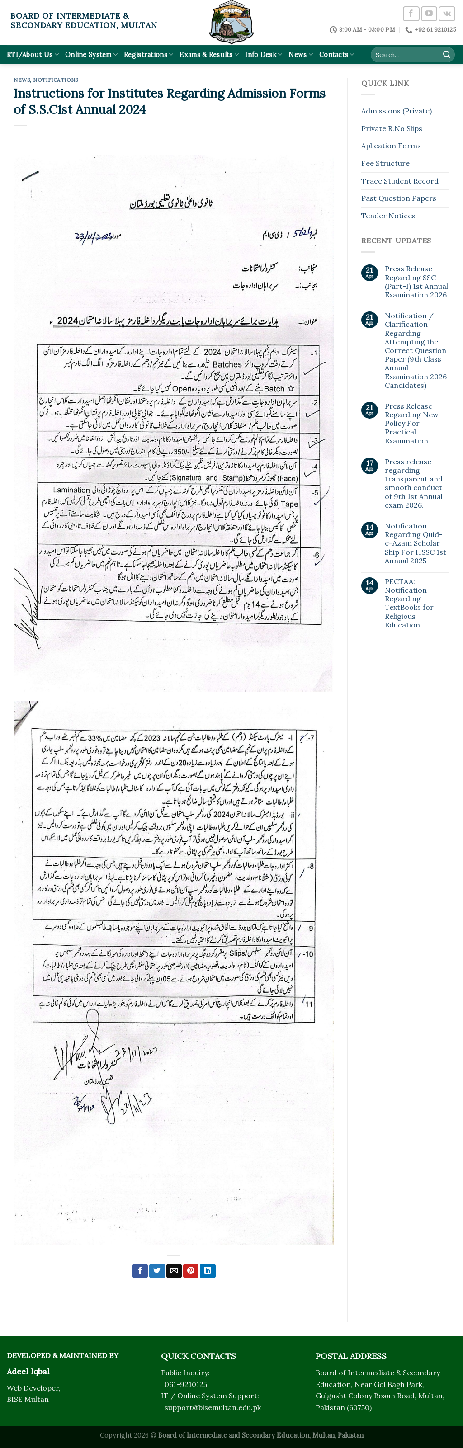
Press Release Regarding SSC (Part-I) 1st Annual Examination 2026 (416, 281)
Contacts (336, 54)
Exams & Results (209, 54)
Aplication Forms (391, 145)
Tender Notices (388, 215)
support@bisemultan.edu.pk (213, 1407)
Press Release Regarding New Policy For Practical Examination (412, 423)
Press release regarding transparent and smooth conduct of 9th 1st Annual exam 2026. (414, 483)
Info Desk (263, 54)
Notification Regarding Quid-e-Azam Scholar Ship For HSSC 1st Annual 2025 (415, 543)
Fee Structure (385, 163)
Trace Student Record (400, 180)
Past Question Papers (398, 198)
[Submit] (446, 54)
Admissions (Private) (396, 110)
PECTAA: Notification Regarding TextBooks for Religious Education (409, 603)
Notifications (55, 80)
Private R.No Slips (391, 128)
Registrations (148, 54)
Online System (91, 54)
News (300, 54)
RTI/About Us (33, 54)
